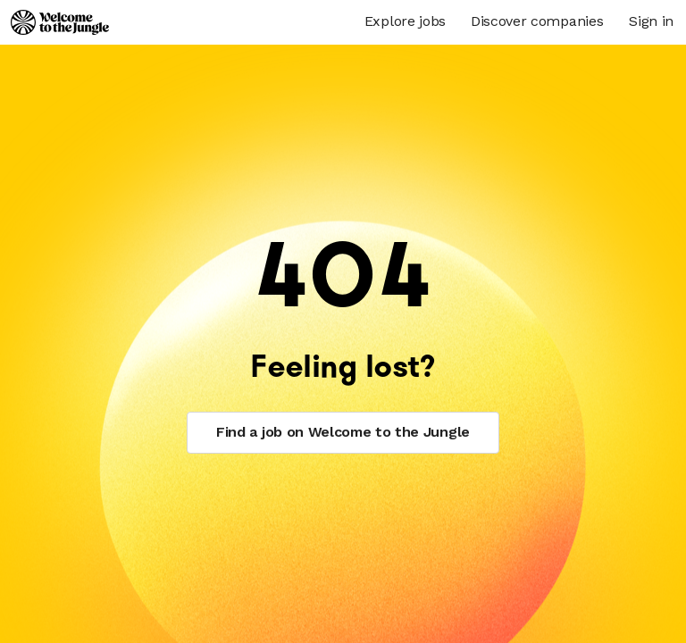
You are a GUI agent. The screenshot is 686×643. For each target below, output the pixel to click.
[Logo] (60, 22)
